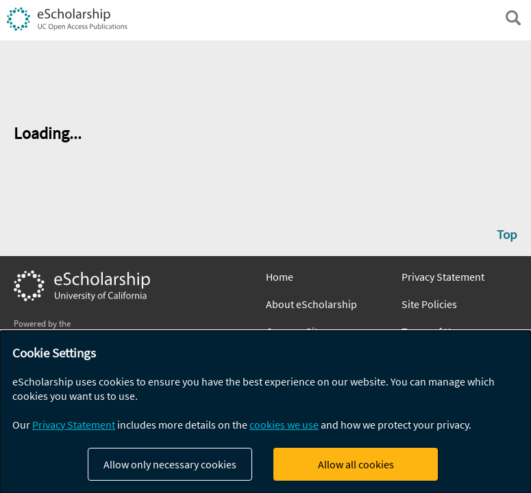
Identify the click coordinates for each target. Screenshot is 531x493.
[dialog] (265, 412)
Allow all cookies (356, 464)
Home (279, 276)
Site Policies (429, 304)
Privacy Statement (443, 276)
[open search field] (513, 18)
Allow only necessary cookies (169, 464)
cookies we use (284, 424)
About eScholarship (311, 304)
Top (507, 234)
